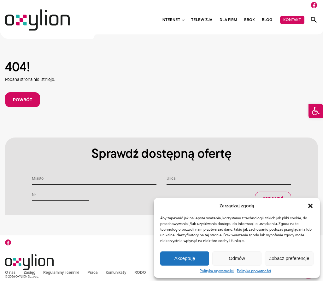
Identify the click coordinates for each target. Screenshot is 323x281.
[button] (315, 111)
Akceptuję (184, 258)
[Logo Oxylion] (37, 20)
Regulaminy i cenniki (61, 272)
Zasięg (29, 272)
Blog (267, 20)
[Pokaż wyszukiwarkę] (314, 20)
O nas (10, 272)
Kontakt (292, 20)
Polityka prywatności (217, 270)
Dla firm (228, 20)
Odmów (237, 258)
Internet (171, 20)
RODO (141, 272)
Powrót (22, 99)
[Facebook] (314, 5)
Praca (93, 272)
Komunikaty (116, 272)
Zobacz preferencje (289, 258)
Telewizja (201, 20)
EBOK (249, 20)
